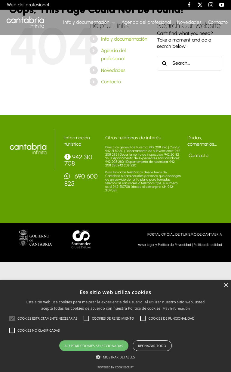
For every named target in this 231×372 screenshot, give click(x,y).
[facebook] (189, 4)
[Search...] (189, 63)
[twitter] (200, 4)
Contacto (111, 82)
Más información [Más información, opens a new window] (176, 308)
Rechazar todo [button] (152, 345)
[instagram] (210, 4)
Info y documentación (124, 39)
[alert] (115, 326)
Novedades (113, 70)
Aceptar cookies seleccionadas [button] (93, 345)
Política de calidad (208, 245)
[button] (12, 318)
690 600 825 (81, 179)
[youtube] (221, 4)
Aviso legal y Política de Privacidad (164, 245)
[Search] (164, 63)
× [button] (225, 285)
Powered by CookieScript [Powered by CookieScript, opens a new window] (115, 367)
